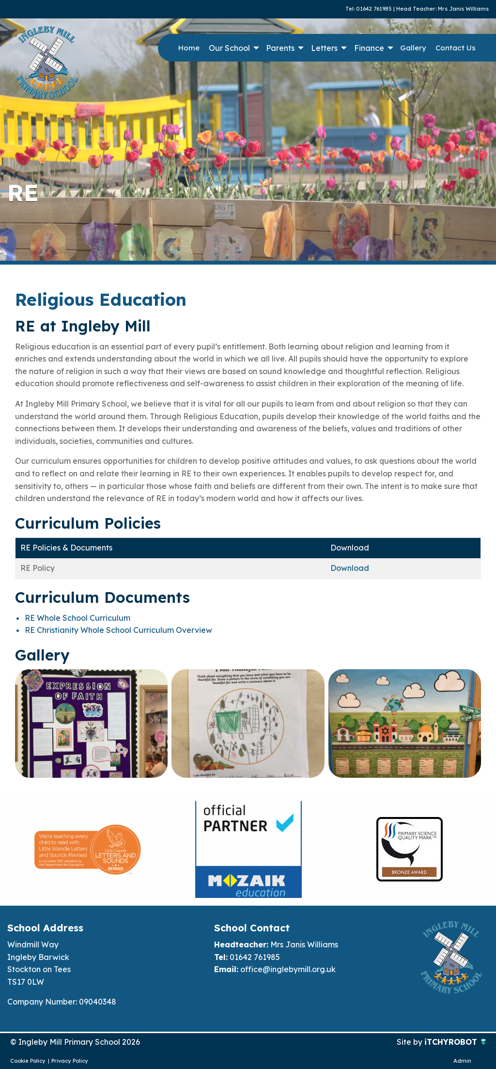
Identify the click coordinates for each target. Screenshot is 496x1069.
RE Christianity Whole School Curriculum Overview (118, 630)
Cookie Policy (28, 1060)
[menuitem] (188, 48)
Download (349, 568)
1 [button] (243, 907)
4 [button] (287, 907)
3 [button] (272, 907)
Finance (369, 48)
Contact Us (455, 47)
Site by (410, 1042)
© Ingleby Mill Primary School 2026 (75, 1042)
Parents (280, 48)
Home (189, 47)
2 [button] (258, 907)
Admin (462, 1060)
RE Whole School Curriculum (77, 618)
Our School (229, 48)
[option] (87, 849)
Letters (324, 48)
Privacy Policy (69, 1060)
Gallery (413, 47)
